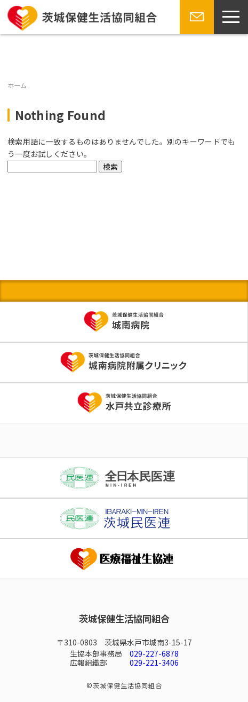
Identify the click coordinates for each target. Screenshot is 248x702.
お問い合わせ (195, 33)
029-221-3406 (154, 662)
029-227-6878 (154, 653)
